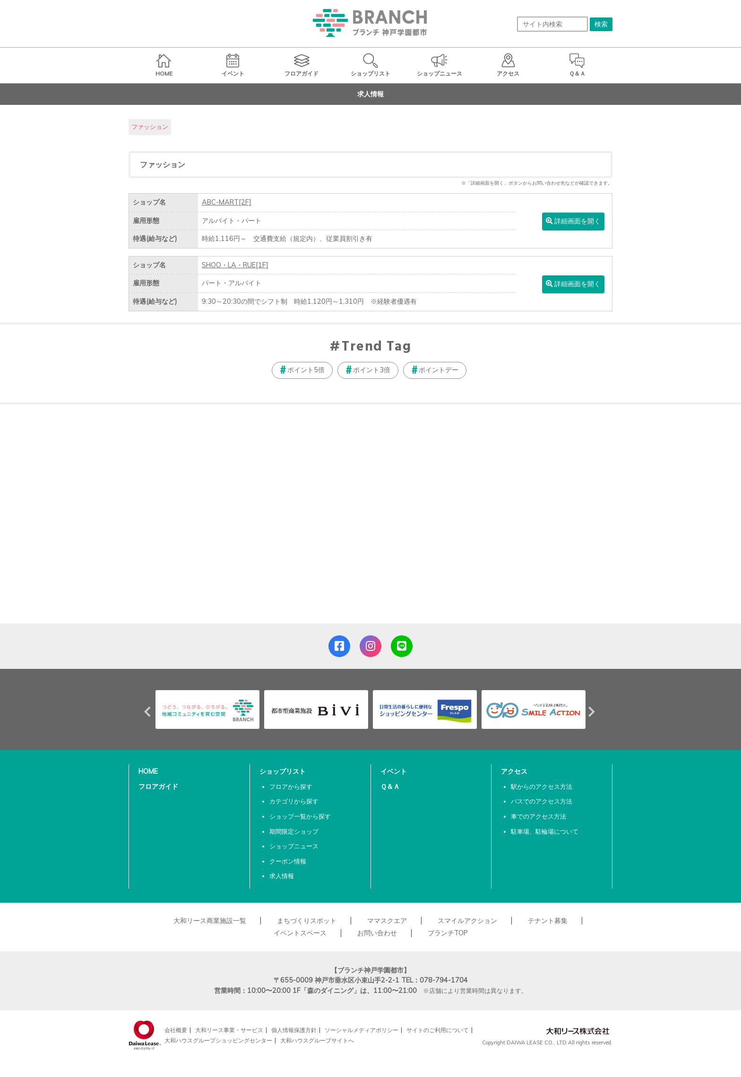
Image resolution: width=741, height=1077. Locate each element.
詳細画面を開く (573, 221)
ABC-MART (226, 202)
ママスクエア (387, 920)
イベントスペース (300, 933)
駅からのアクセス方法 (541, 786)
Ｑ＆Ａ (390, 786)
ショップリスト (282, 771)
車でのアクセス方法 (538, 816)
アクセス (514, 771)
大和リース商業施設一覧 (209, 920)
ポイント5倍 (306, 370)
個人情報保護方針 (294, 1030)
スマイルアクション (467, 920)
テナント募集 (548, 920)
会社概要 (175, 1030)
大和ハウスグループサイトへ (317, 1040)
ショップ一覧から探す (300, 816)
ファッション (149, 126)
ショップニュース (294, 846)
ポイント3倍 (371, 370)
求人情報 (281, 876)
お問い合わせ (377, 933)
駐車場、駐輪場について (544, 831)
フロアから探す (290, 786)
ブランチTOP (448, 933)
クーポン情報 (287, 861)
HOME (148, 771)
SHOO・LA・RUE (235, 265)
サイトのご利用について (437, 1030)
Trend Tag (376, 347)
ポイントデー (438, 370)
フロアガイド (158, 786)
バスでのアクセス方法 (541, 801)
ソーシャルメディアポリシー (361, 1030)
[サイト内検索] (552, 24)
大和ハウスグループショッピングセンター (218, 1040)
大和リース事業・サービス (229, 1030)
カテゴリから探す (294, 801)
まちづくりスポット (306, 920)
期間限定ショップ (294, 831)
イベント (393, 771)
